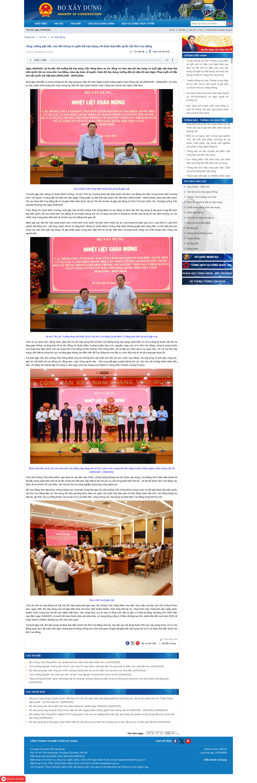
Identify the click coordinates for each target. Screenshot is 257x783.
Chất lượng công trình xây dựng (203, 207)
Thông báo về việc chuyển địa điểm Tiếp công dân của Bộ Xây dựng (208, 154)
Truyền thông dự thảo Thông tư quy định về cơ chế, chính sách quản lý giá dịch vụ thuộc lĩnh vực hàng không (207, 84)
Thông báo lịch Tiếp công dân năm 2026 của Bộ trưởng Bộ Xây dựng (208, 170)
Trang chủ (29, 37)
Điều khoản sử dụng (215, 759)
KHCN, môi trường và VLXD (201, 197)
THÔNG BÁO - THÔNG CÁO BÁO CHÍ (204, 120)
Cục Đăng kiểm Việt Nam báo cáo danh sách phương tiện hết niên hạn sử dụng (208, 162)
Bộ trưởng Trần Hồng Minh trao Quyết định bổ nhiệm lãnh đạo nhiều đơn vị (74, 662)
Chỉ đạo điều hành (195, 55)
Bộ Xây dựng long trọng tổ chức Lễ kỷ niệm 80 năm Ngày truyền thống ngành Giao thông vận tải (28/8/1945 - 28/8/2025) (98, 710)
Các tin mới (33, 655)
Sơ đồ (172, 30)
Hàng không (193, 238)
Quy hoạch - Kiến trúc (198, 186)
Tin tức (42, 37)
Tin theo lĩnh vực (195, 181)
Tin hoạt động (58, 37)
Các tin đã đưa (35, 692)
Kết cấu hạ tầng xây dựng (200, 217)
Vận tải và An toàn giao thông (202, 191)
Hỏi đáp (182, 30)
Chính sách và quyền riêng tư (219, 30)
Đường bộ (192, 228)
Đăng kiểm (192, 248)
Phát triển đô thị (195, 212)
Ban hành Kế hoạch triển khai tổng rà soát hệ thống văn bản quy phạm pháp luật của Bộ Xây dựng (207, 109)
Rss (201, 30)
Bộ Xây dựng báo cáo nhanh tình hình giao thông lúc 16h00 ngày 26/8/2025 (75, 706)
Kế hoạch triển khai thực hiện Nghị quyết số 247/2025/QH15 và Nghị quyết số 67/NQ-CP (207, 97)
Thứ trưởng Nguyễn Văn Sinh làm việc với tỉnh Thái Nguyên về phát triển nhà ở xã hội (80, 674)
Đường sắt (192, 243)
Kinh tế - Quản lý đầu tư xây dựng (204, 202)
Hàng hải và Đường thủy (200, 233)
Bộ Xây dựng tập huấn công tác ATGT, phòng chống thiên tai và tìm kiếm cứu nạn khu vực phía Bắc (87, 670)
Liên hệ (192, 30)
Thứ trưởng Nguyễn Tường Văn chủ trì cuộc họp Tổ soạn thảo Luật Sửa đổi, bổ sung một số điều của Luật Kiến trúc (96, 666)
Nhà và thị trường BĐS (199, 222)
